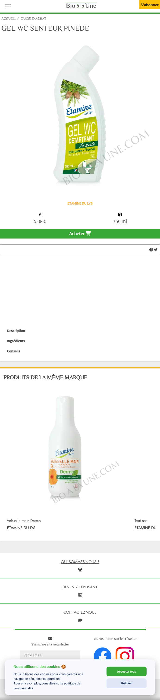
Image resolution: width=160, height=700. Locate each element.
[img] (151, 250)
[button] (6, 5)
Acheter (80, 234)
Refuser (126, 683)
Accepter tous (126, 671)
